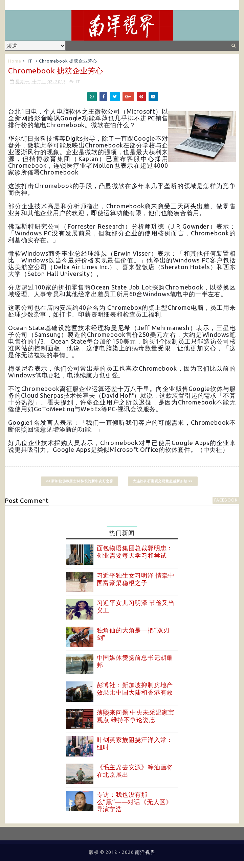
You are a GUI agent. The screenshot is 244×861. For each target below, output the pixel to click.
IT (30, 61)
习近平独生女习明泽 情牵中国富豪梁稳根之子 (136, 579)
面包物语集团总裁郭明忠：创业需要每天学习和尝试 (135, 551)
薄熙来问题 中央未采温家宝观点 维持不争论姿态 (136, 716)
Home (14, 61)
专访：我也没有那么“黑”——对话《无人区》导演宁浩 (134, 801)
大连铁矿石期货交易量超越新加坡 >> (163, 481)
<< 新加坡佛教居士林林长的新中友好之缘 (79, 481)
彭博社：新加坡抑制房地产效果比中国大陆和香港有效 (135, 688)
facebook (225, 500)
